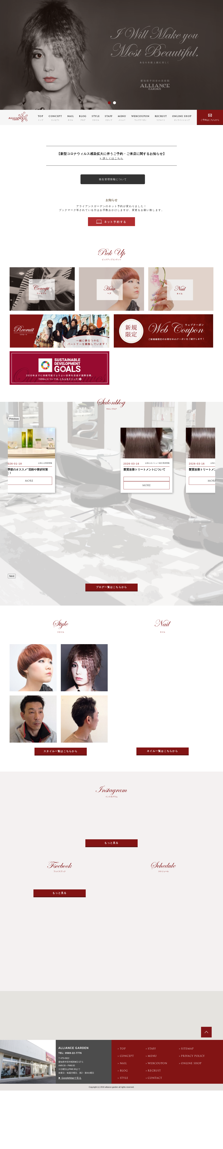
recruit (154, 1071)
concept (127, 1056)
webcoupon (157, 1063)
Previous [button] (14, 418)
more (29, 481)
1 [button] (108, 103)
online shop (191, 1063)
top (123, 1049)
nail (123, 1063)
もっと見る (111, 842)
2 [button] (113, 103)
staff (152, 1049)
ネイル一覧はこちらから (162, 751)
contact (155, 1078)
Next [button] (11, 576)
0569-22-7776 (73, 1053)
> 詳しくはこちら (111, 158)
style (124, 1078)
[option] (111, 55)
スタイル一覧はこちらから (61, 751)
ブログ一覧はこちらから (111, 587)
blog (124, 1071)
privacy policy (193, 1056)
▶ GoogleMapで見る (69, 1078)
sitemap (187, 1049)
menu (152, 1056)
